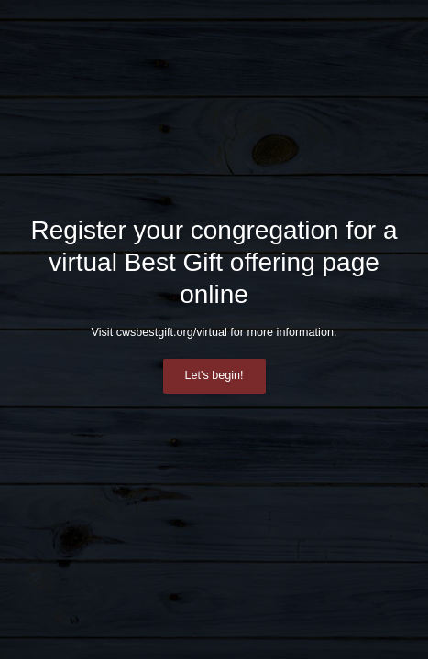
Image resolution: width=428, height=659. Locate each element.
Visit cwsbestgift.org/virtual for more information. (214, 332)
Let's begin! (213, 375)
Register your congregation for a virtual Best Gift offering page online (214, 262)
